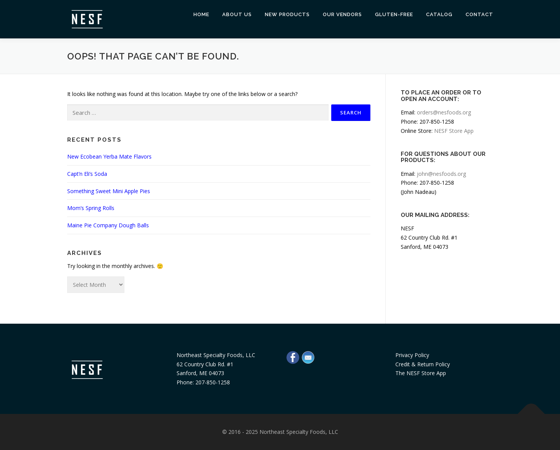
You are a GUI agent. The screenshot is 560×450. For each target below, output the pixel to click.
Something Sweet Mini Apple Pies (108, 191)
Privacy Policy (412, 355)
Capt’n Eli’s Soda (87, 173)
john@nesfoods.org (441, 173)
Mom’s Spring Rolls (90, 208)
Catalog (439, 14)
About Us (237, 14)
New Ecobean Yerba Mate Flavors (109, 156)
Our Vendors (342, 14)
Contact (479, 14)
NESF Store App (454, 130)
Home (201, 14)
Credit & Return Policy (422, 364)
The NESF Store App (420, 373)
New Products (287, 14)
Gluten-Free (394, 14)
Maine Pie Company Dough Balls (108, 225)
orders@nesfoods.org (444, 112)
